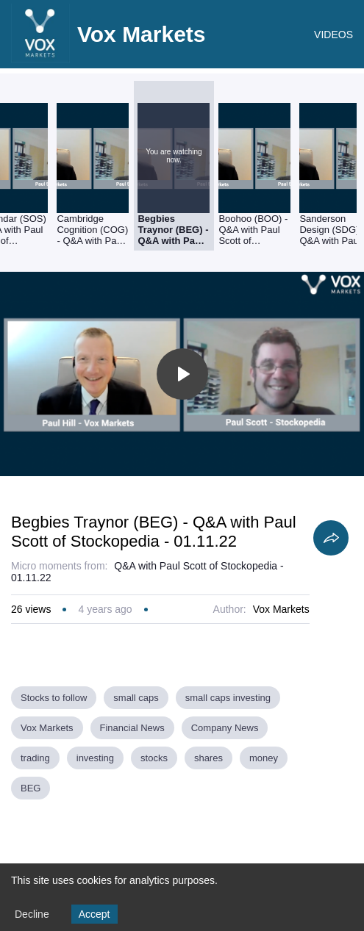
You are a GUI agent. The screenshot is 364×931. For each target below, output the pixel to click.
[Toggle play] (182, 374)
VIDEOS (333, 34)
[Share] (331, 538)
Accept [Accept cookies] (94, 914)
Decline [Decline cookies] (32, 914)
